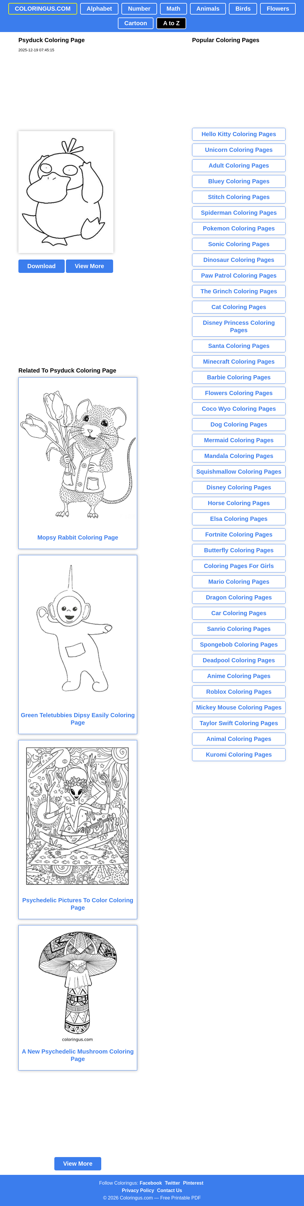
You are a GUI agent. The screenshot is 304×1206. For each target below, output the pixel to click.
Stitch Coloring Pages (239, 197)
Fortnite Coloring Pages (239, 534)
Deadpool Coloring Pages (239, 660)
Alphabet (99, 8)
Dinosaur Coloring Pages (238, 260)
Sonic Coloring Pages (239, 244)
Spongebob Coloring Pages (239, 644)
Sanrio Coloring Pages (238, 629)
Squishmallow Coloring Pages (238, 471)
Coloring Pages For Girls (239, 566)
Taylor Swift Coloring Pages (239, 723)
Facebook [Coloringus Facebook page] (151, 1183)
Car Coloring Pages (239, 613)
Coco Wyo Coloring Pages (239, 408)
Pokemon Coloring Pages (239, 228)
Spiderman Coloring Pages (239, 212)
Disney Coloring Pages (239, 487)
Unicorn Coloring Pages (239, 150)
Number (139, 8)
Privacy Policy (138, 1190)
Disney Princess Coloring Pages (239, 326)
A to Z (171, 23)
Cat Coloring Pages (238, 307)
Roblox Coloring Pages (238, 691)
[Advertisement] (62, 92)
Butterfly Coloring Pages (238, 550)
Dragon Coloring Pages (239, 597)
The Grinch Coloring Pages (239, 291)
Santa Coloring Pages (239, 346)
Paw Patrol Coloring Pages (239, 275)
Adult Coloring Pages (239, 165)
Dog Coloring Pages (238, 424)
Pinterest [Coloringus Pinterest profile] (193, 1183)
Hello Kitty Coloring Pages (239, 134)
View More (89, 266)
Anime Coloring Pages (238, 676)
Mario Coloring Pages (239, 581)
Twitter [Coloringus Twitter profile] (172, 1183)
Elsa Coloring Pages (238, 519)
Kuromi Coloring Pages (239, 754)
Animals (208, 8)
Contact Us (169, 1190)
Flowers (278, 8)
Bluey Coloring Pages (239, 181)
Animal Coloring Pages (238, 739)
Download (41, 266)
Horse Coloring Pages (239, 503)
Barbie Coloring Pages (239, 377)
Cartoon (135, 23)
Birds (243, 8)
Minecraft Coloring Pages (239, 361)
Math (173, 8)
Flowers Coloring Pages (239, 393)
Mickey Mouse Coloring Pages (239, 707)
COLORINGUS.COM (43, 8)
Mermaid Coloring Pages (239, 440)
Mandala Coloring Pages (238, 456)
